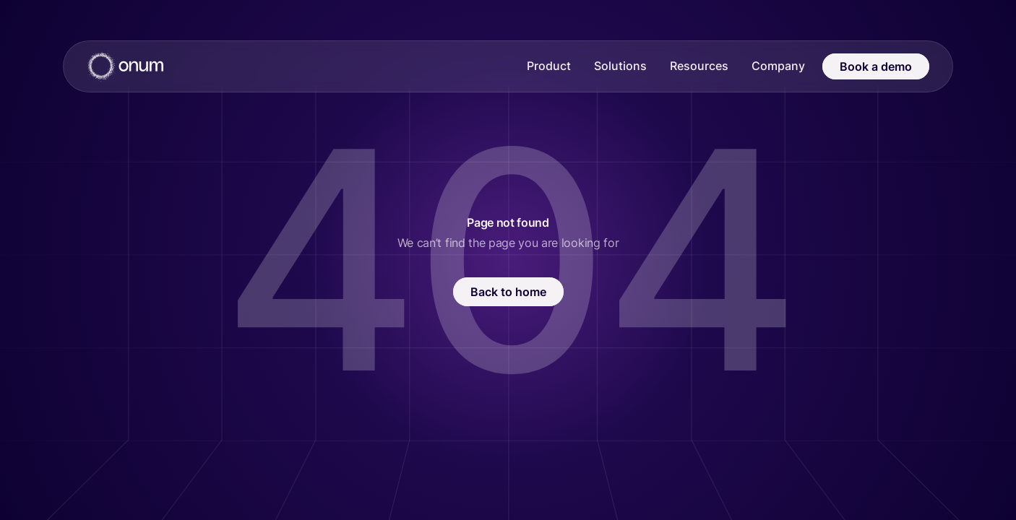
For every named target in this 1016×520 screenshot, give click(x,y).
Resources (699, 65)
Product (549, 65)
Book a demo (876, 66)
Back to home (508, 292)
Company (778, 65)
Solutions (620, 65)
